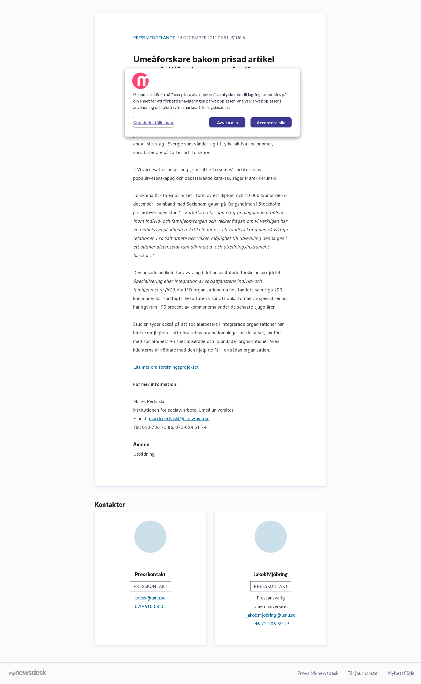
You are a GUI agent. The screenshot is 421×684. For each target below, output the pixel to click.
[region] (212, 102)
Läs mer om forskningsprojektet (166, 367)
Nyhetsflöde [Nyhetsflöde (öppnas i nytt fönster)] (401, 673)
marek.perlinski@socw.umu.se (179, 418)
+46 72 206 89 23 (270, 623)
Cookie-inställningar (153, 122)
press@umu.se (150, 598)
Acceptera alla (271, 122)
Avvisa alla (227, 122)
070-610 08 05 (150, 606)
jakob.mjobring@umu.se (270, 615)
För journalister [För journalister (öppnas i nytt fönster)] (363, 673)
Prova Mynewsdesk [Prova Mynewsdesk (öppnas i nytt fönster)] (318, 673)
